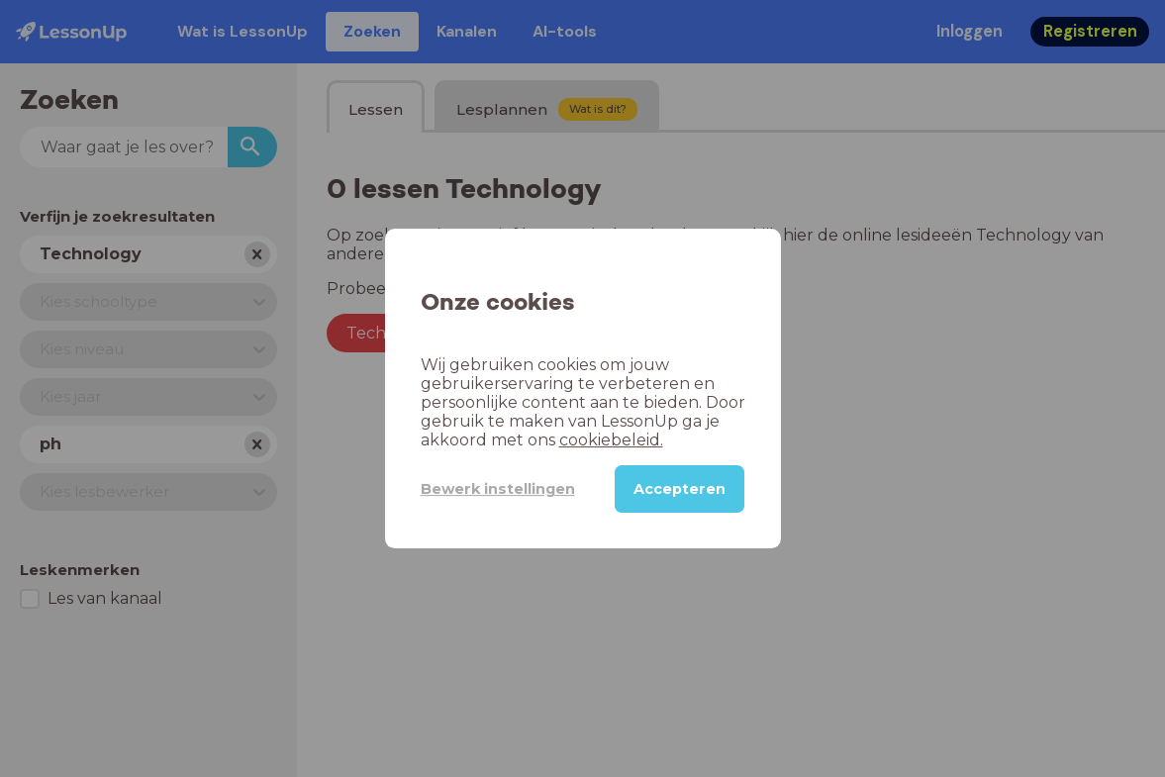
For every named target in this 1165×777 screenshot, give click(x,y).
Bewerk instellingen (498, 489)
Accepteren (679, 489)
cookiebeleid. (611, 440)
